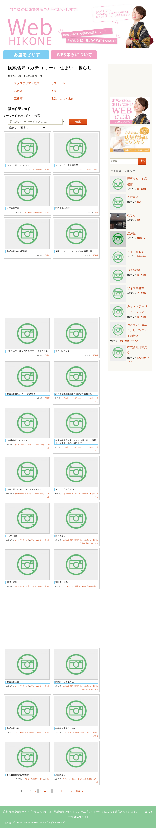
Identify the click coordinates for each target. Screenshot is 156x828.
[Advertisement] (51, 288)
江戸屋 (131, 233)
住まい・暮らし (44, 169)
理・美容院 (141, 189)
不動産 (18, 91)
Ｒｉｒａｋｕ (135, 251)
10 (60, 791)
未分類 (95, 736)
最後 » (79, 791)
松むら (131, 215)
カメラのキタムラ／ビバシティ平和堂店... (137, 330)
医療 (54, 91)
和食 (139, 220)
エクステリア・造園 (27, 83)
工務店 (18, 98)
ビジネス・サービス (82, 398)
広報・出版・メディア (129, 341)
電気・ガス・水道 (62, 98)
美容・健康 (141, 256)
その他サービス (69, 398)
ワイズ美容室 (135, 288)
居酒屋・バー (142, 238)
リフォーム (58, 83)
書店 (139, 202)
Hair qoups (133, 269)
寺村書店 (133, 197)
